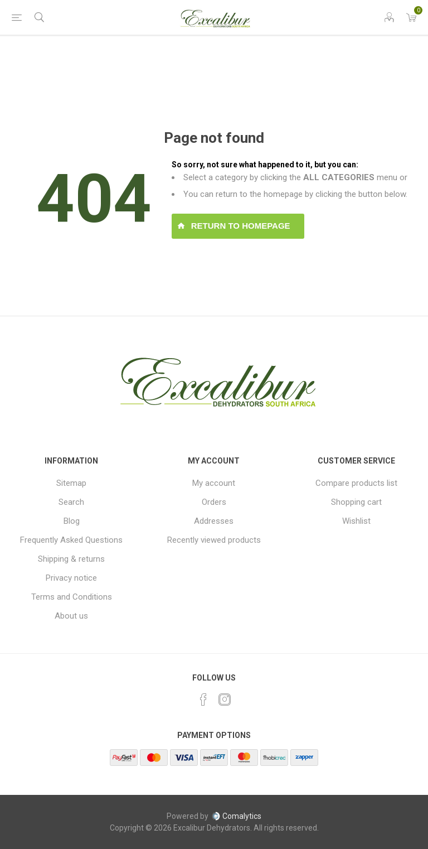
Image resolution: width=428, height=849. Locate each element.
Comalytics (236, 816)
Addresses (214, 521)
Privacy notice (71, 578)
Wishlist (356, 521)
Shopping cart (356, 502)
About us (71, 616)
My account (213, 483)
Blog (72, 521)
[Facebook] (203, 699)
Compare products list (356, 483)
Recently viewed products (214, 540)
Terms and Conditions (71, 597)
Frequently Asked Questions (71, 540)
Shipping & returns (71, 559)
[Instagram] (225, 699)
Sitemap (71, 483)
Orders (214, 502)
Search (71, 502)
